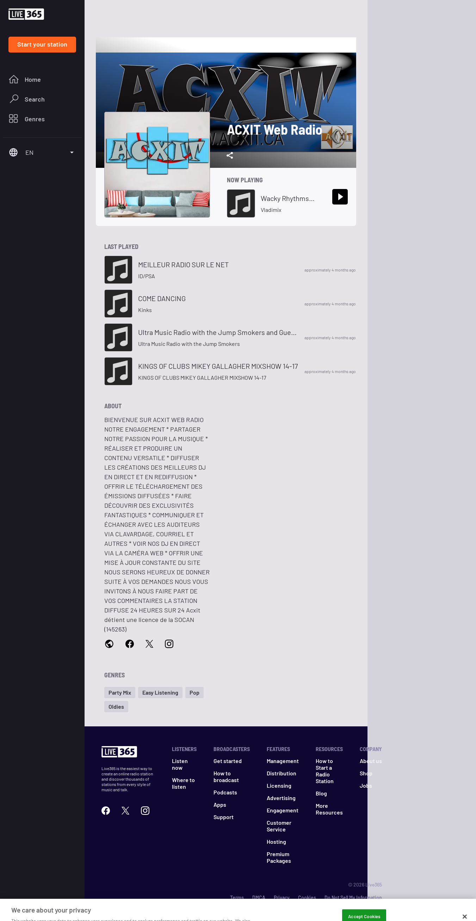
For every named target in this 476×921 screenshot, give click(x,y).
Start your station (42, 44)
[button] (119, 692)
